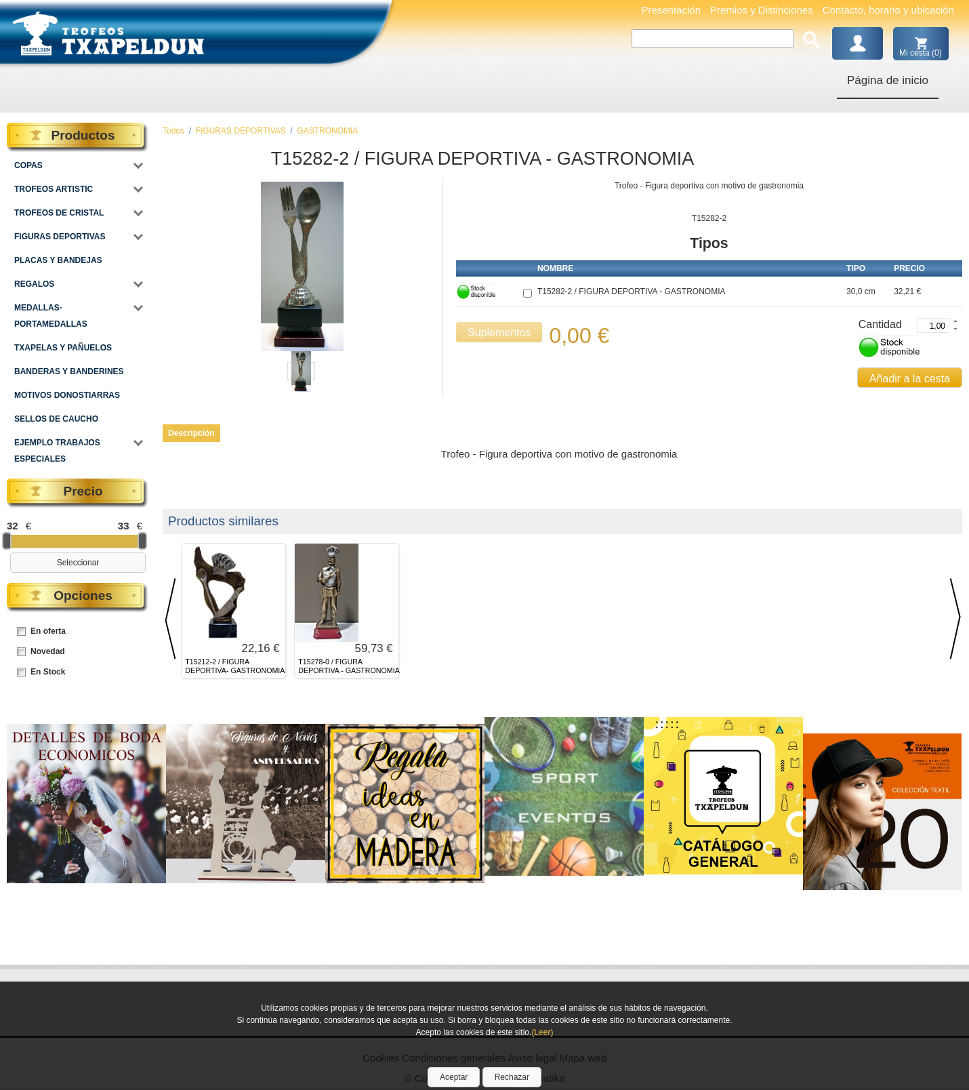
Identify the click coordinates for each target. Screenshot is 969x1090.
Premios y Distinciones (761, 10)
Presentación (671, 10)
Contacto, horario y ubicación (888, 10)
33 (123, 525)
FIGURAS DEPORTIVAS (241, 131)
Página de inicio (887, 80)
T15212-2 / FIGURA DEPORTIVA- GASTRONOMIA (235, 666)
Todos (173, 131)
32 (12, 525)
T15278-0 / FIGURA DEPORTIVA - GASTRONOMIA (348, 666)
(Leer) (542, 1032)
